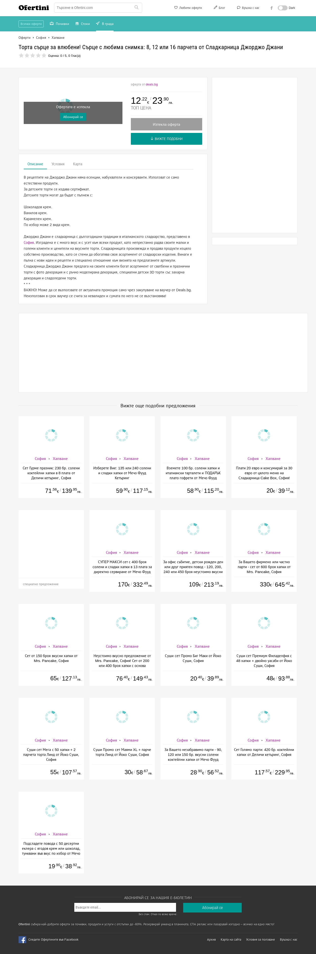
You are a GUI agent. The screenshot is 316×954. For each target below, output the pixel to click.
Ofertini (34, 7)
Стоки (82, 24)
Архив (211, 939)
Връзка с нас (247, 8)
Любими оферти (188, 8)
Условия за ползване (260, 939)
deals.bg (152, 84)
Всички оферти (31, 24)
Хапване (60, 458)
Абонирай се (73, 117)
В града (105, 24)
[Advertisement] (255, 155)
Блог (219, 8)
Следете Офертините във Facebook (53, 939)
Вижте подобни (166, 139)
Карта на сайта (231, 939)
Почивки (59, 24)
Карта (77, 164)
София (29, 242)
